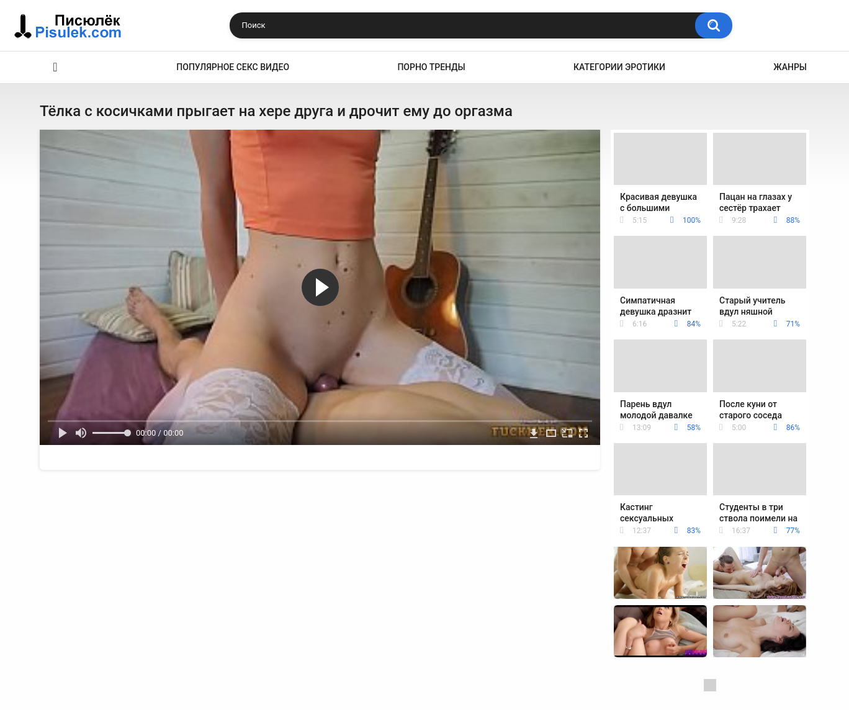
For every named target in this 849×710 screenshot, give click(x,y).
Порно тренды (431, 67)
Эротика (55, 67)
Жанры (790, 67)
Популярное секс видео (232, 67)
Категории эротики (619, 67)
